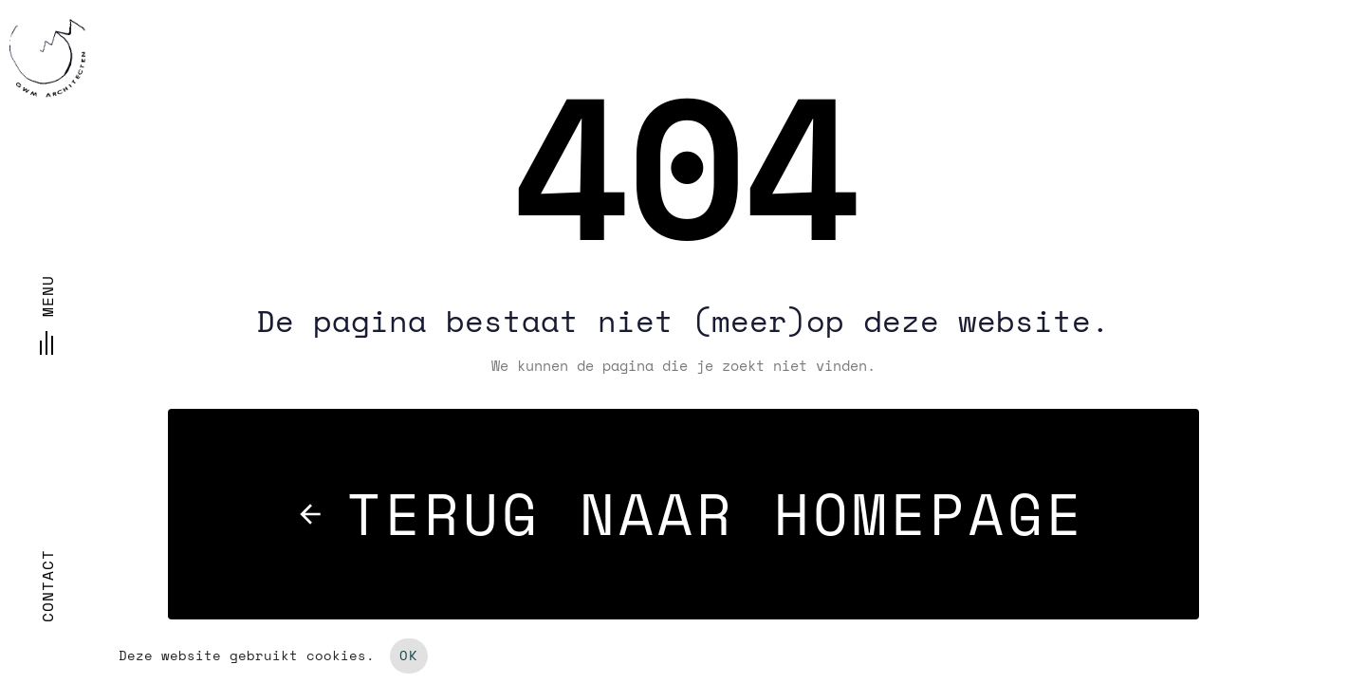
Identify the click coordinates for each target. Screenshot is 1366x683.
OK (408, 655)
